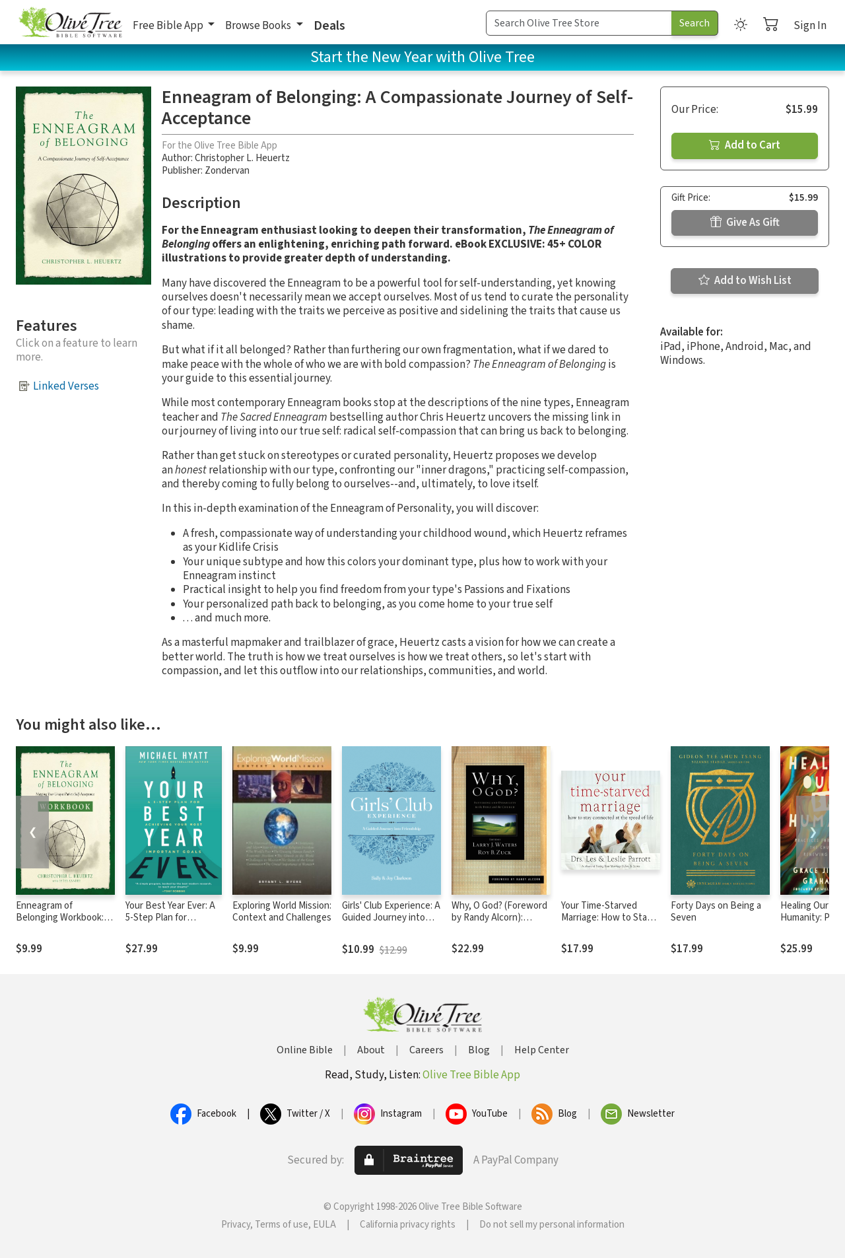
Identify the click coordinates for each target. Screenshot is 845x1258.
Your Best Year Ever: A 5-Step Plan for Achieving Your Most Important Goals (170, 924)
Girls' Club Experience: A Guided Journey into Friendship (391, 918)
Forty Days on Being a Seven (716, 912)
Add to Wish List (745, 281)
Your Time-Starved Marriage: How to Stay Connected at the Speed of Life (606, 924)
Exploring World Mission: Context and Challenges (281, 912)
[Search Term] (579, 23)
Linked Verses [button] (66, 386)
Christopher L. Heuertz (242, 158)
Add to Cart (744, 145)
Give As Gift (745, 222)
